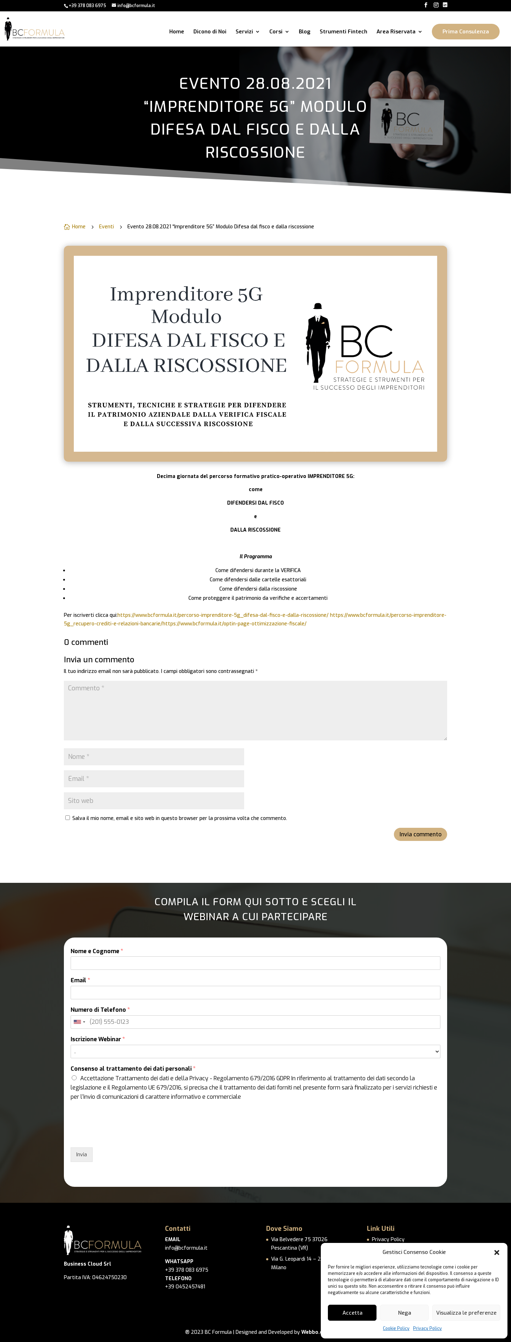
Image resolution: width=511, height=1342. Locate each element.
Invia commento (420, 834)
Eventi (106, 226)
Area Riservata (396, 32)
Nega (404, 1312)
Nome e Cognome (97, 951)
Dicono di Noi (209, 32)
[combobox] (79, 1022)
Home (176, 32)
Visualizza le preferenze (466, 1312)
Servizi (244, 32)
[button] (496, 1252)
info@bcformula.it (186, 1248)
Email (80, 980)
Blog (305, 32)
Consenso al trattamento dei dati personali (133, 1068)
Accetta (352, 1312)
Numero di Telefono (100, 1010)
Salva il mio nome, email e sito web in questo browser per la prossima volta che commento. (179, 818)
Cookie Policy (396, 1328)
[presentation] (124, 1135)
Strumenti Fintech (343, 32)
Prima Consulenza (466, 31)
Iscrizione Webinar (98, 1039)
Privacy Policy (427, 1328)
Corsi (275, 32)
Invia (81, 1154)
